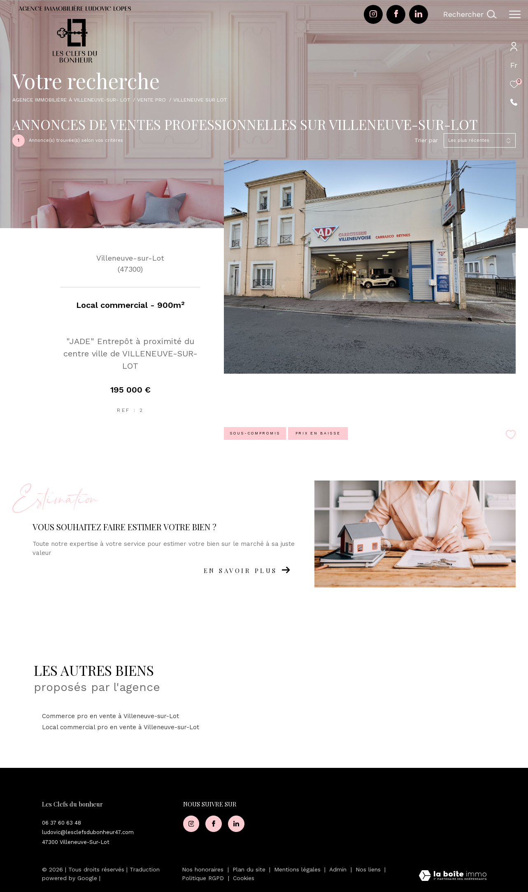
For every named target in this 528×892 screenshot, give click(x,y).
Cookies (243, 878)
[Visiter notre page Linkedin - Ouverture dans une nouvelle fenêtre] (418, 15)
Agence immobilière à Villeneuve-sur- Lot (71, 100)
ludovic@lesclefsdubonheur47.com (88, 832)
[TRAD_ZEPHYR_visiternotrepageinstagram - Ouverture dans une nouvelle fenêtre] (373, 15)
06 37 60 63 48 (61, 823)
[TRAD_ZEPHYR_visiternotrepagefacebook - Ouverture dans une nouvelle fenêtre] (396, 15)
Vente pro (151, 100)
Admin (339, 869)
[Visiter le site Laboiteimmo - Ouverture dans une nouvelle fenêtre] (452, 876)
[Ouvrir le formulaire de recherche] (469, 14)
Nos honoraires (202, 869)
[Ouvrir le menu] (515, 14)
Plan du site (250, 869)
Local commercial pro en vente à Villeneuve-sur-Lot (120, 727)
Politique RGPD (203, 878)
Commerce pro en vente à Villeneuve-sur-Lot (110, 716)
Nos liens (369, 869)
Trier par (426, 140)
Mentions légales (298, 869)
